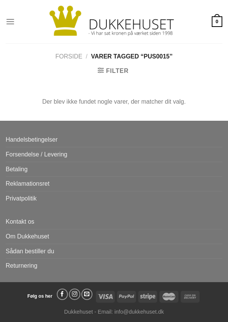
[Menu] (10, 21)
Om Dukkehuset (27, 236)
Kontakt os (20, 221)
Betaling (17, 169)
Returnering (21, 265)
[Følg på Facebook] (62, 294)
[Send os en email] (87, 294)
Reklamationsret (28, 183)
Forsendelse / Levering (36, 154)
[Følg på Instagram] (74, 294)
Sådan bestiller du (30, 251)
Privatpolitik (21, 198)
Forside (68, 56)
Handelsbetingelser (32, 139)
